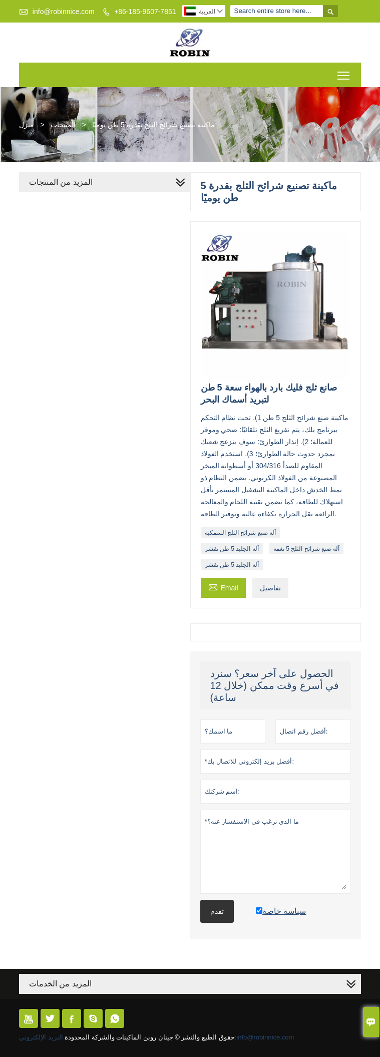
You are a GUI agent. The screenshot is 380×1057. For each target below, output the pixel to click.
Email (223, 586)
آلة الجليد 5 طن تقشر (232, 548)
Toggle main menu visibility (344, 72)
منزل (26, 125)
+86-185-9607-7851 (145, 12)
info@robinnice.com (64, 12)
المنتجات (63, 125)
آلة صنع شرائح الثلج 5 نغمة (306, 548)
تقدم (217, 911)
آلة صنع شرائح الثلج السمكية (240, 532)
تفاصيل (270, 588)
